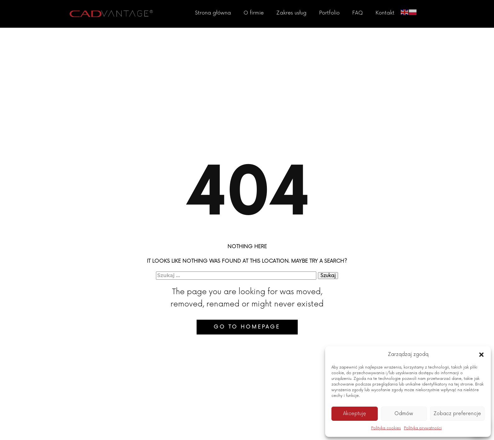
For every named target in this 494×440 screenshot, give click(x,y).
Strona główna (213, 13)
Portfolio (329, 13)
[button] (481, 354)
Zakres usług (291, 13)
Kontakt (385, 13)
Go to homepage (247, 327)
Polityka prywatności (423, 428)
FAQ (357, 13)
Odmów (403, 414)
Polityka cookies (386, 428)
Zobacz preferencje (457, 414)
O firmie (254, 13)
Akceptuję (354, 414)
